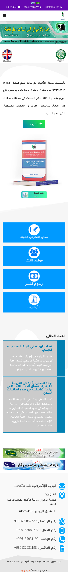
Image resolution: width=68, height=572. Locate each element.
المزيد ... (34, 124)
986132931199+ (51, 7)
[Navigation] (4, 15)
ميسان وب (25, 570)
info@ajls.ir (11, 7)
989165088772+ (31, 7)
